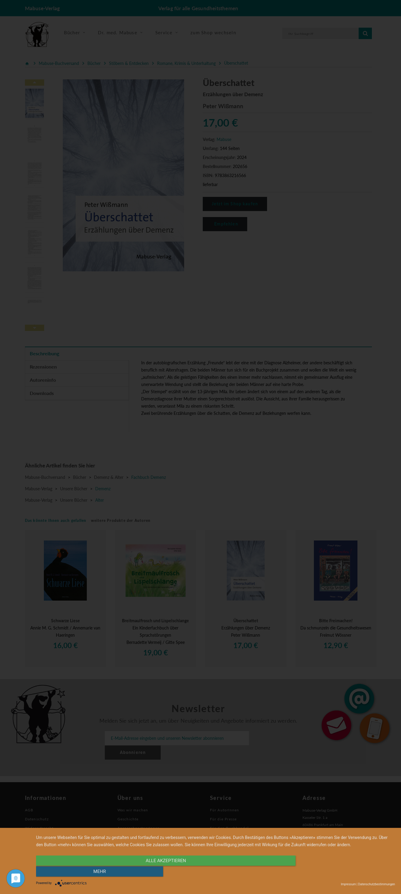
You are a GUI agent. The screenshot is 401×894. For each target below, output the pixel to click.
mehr (341, 872)
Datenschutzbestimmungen (376, 884)
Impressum (348, 884)
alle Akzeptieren (161, 872)
